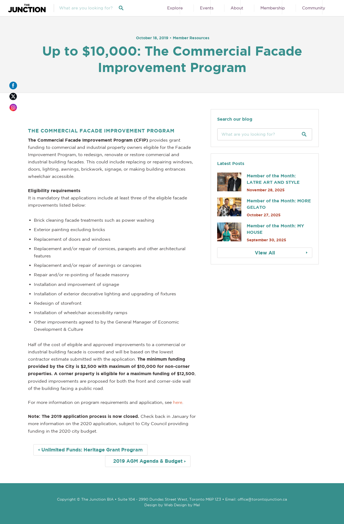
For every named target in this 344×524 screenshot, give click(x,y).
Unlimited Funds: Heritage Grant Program (92, 450)
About (237, 8)
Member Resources (191, 37)
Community (313, 8)
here (177, 402)
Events (206, 8)
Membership (272, 8)
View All (265, 253)
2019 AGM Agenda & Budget (147, 461)
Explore (175, 8)
